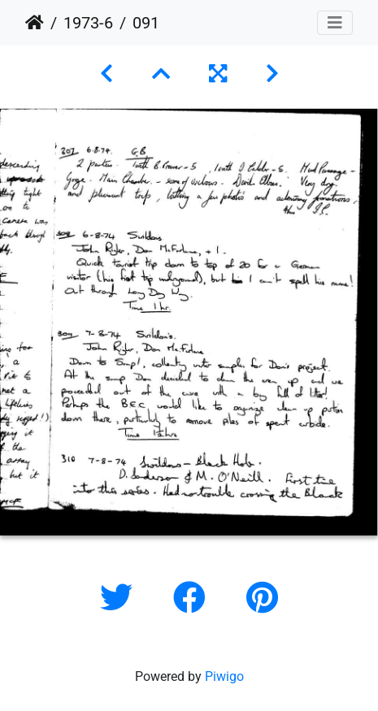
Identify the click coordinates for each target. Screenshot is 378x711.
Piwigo (224, 676)
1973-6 (88, 23)
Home (34, 23)
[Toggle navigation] (335, 23)
